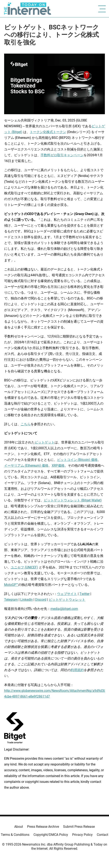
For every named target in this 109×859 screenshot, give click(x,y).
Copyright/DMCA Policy (51, 835)
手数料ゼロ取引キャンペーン (62, 155)
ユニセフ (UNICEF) (24, 567)
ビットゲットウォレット (67, 600)
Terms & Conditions (15, 835)
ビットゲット (45, 442)
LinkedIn (26, 600)
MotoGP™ (11, 585)
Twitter (84, 594)
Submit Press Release (79, 827)
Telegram (11, 600)
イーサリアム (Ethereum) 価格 (26, 465)
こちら (26, 424)
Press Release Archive (43, 827)
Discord (40, 600)
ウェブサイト (67, 594)
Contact (102, 835)
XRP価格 (58, 465)
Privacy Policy (82, 835)
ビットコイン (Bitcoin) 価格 (77, 460)
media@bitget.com (64, 609)
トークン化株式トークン (48, 132)
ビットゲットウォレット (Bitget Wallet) (73, 500)
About (18, 827)
